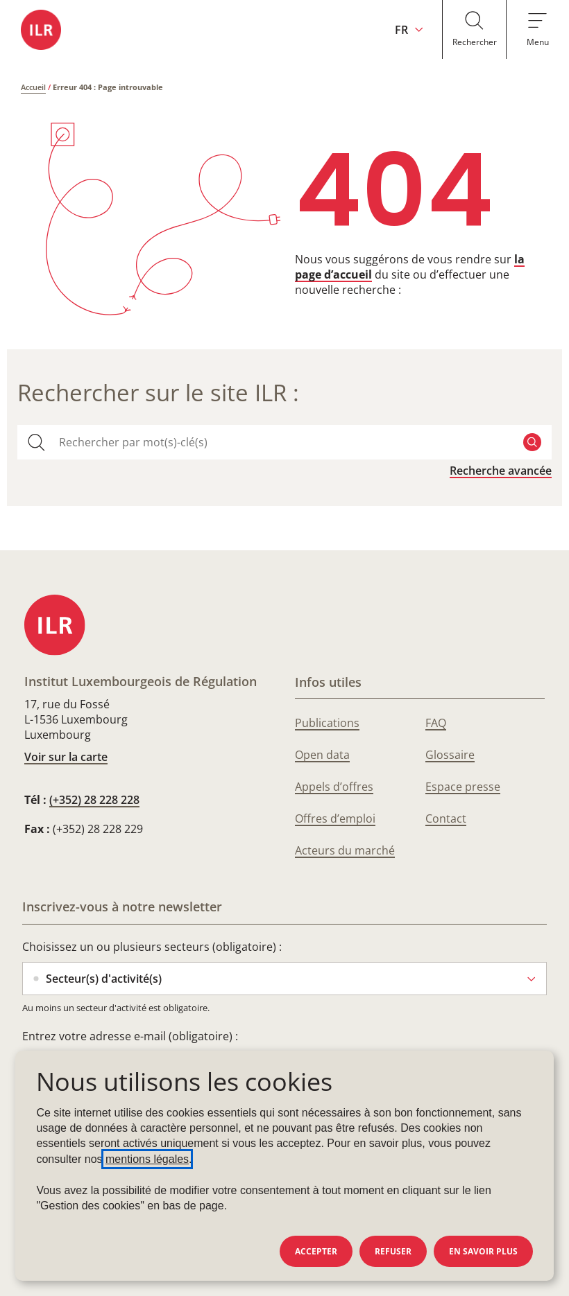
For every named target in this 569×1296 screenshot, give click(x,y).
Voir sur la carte (66, 756)
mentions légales (147, 1159)
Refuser (393, 1251)
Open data (322, 754)
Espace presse (462, 786)
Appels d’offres (334, 786)
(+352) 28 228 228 (94, 799)
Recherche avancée (501, 470)
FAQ (435, 722)
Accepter (316, 1251)
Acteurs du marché (345, 850)
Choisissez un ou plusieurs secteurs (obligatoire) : (152, 946)
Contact (445, 818)
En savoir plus (483, 1251)
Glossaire (450, 754)
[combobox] (284, 442)
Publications (327, 722)
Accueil (33, 87)
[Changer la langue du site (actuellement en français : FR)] (404, 29)
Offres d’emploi (335, 818)
